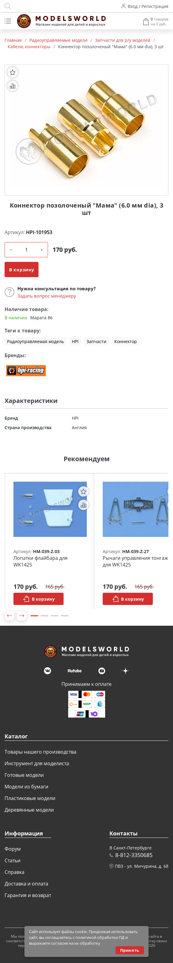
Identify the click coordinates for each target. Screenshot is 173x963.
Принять (129, 950)
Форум (13, 848)
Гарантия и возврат (28, 895)
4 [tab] (64, 615)
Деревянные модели (29, 809)
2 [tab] (44, 615)
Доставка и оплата (26, 883)
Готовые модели (24, 775)
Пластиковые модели (30, 798)
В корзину (21, 270)
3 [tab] (54, 615)
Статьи (12, 860)
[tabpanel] (50, 541)
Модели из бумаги (26, 786)
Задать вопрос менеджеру (46, 296)
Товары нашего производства (40, 751)
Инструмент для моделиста (37, 763)
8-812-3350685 (134, 855)
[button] (9, 616)
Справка (14, 872)
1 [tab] (34, 615)
